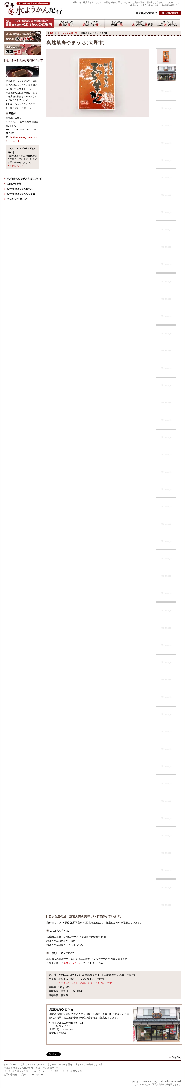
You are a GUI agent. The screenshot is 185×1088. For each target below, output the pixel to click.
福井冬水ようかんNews (32, 1064)
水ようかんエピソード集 (46, 1071)
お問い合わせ (16, 165)
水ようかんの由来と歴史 (59, 1064)
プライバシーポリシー (31, 1074)
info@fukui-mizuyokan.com (23, 137)
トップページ (10, 1064)
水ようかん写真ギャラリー (17, 1071)
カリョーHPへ (15, 140)
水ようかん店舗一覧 (67, 33)
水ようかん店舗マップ (47, 1067)
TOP (52, 33)
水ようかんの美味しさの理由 (89, 1064)
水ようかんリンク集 (72, 1071)
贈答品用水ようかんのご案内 (18, 1067)
